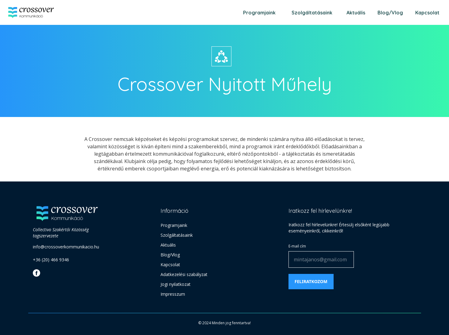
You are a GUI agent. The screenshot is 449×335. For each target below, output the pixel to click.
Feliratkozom (311, 281)
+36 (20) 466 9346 (51, 260)
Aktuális (355, 13)
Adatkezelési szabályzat (184, 274)
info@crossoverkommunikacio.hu (66, 247)
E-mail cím (297, 246)
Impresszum (173, 294)
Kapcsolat (427, 13)
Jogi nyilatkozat (176, 284)
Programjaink (259, 13)
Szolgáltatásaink (312, 13)
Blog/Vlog (390, 13)
